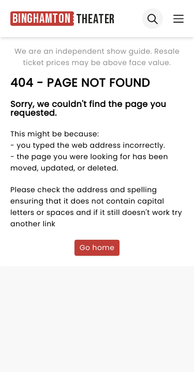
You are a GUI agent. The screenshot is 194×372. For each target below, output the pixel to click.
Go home (97, 247)
